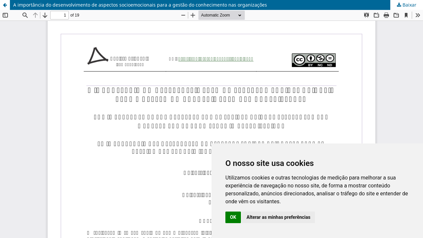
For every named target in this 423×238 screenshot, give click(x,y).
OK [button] (233, 217)
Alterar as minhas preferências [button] (278, 217)
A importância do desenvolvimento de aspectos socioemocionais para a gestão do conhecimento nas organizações (140, 5)
